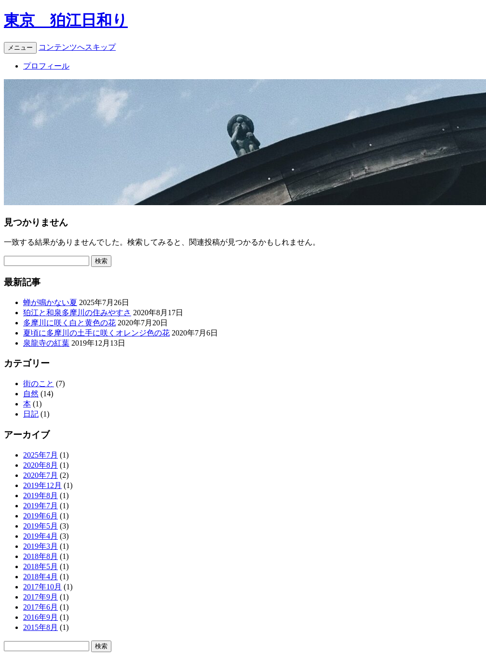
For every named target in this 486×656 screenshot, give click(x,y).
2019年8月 (40, 495)
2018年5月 (40, 566)
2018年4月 (40, 576)
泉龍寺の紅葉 (46, 343)
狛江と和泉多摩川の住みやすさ (77, 312)
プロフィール (46, 66)
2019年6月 (40, 516)
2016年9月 (40, 617)
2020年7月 (40, 475)
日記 (31, 414)
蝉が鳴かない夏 (50, 302)
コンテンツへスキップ (77, 47)
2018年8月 (40, 556)
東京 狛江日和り (66, 20)
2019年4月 (40, 536)
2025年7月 (40, 455)
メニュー (20, 47)
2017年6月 (40, 607)
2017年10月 (42, 587)
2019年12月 (42, 485)
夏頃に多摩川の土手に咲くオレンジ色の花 (96, 333)
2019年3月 (40, 546)
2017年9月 (40, 597)
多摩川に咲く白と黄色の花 (69, 323)
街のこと (38, 383)
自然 (31, 394)
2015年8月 (40, 627)
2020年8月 (40, 465)
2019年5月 (40, 526)
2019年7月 (40, 506)
